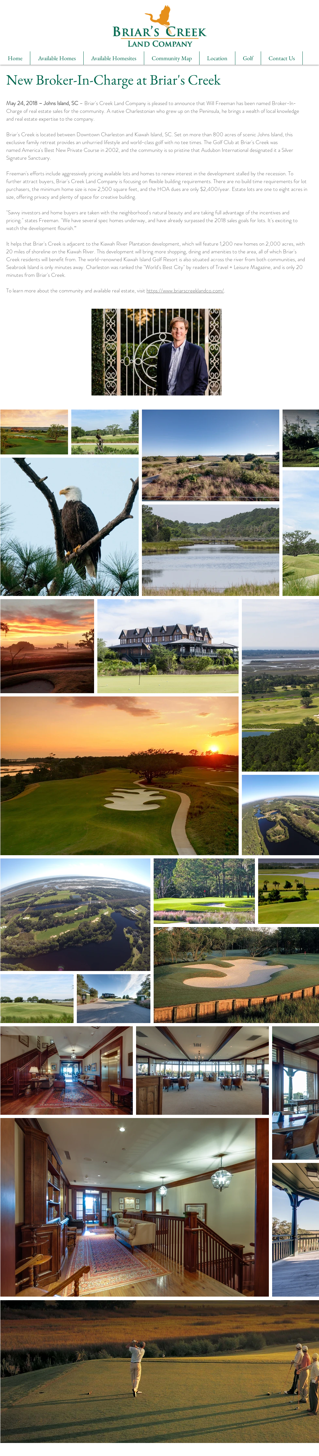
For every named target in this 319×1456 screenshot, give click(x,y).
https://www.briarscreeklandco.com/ (185, 290)
